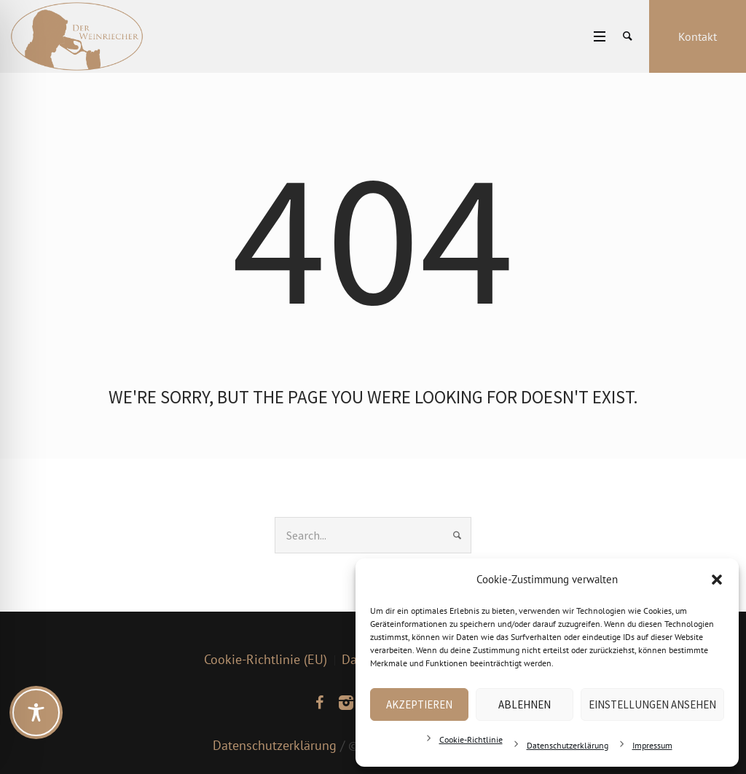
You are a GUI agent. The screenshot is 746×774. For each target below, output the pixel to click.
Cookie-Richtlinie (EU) (265, 659)
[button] (717, 579)
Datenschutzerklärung (567, 745)
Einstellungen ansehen (652, 704)
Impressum (652, 745)
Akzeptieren (419, 704)
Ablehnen (524, 704)
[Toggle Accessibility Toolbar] (36, 712)
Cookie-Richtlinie (471, 739)
